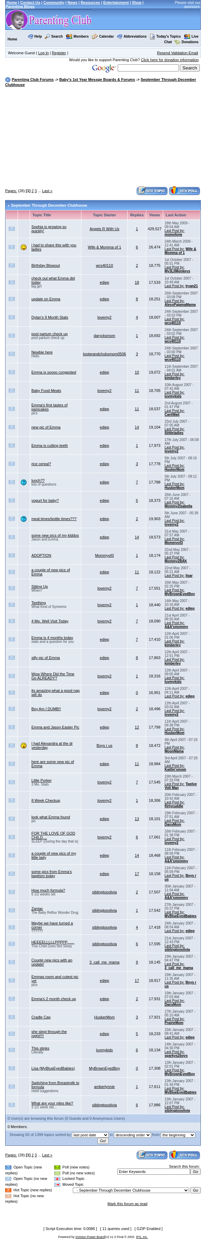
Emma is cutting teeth (49, 445)
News (73, 2)
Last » (47, 191)
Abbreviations (135, 36)
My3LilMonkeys (177, 271)
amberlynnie (104, 1087)
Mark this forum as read (128, 1204)
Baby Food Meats (46, 390)
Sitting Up (39, 586)
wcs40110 (104, 265)
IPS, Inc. (142, 1237)
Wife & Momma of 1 (104, 247)
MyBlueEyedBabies (180, 916)
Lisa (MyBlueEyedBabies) (53, 1068)
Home (12, 2)
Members (81, 36)
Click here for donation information (170, 60)
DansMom (173, 824)
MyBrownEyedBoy (180, 594)
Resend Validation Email (177, 53)
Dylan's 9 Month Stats (49, 317)
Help (38, 36)
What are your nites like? (52, 1103)
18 (137, 282)
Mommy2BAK (176, 561)
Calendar (106, 36)
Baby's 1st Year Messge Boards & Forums (97, 79)
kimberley (173, 378)
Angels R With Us (104, 229)
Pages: (11, 191)
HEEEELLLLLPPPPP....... (53, 942)
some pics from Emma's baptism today (51, 874)
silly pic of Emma (45, 658)
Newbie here (42, 352)
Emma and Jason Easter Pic (55, 727)
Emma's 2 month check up (53, 999)
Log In (43, 53)
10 (137, 372)
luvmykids (173, 396)
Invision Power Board (90, 1237)
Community (54, 2)
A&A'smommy (176, 627)
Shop (136, 2)
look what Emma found (50, 817)
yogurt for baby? (45, 500)
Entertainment (116, 2)
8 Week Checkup (45, 800)
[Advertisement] (105, 137)
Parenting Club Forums (33, 79)
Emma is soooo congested (53, 372)
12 (137, 727)
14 (137, 427)
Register (59, 53)
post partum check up (49, 334)
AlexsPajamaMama (180, 305)
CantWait (172, 414)
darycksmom (104, 336)
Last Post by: (175, 231)
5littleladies (174, 433)
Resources (90, 2)
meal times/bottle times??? (54, 519)
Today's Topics (165, 36)
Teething (38, 603)
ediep (104, 282)
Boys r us (104, 745)
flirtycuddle (174, 806)
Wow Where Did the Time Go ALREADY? (53, 676)
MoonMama (174, 751)
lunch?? (38, 480)
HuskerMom (174, 469)
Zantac (37, 909)
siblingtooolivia (104, 892)
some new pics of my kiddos (55, 535)
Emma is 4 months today (52, 638)
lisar (189, 576)
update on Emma (45, 299)
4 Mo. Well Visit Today (50, 621)
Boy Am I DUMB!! (46, 709)
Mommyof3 (174, 543)
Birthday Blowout (45, 265)
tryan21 (192, 286)
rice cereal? (41, 464)
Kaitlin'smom (175, 769)
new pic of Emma (45, 427)
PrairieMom (174, 1023)
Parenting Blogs (20, 6)
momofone (173, 234)
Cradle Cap (41, 1017)
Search (57, 36)
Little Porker (41, 780)
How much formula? (48, 890)
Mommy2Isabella (178, 506)
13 (137, 819)
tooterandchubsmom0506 (104, 354)
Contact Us (30, 2)
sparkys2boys (176, 1056)
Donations (190, 42)
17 (137, 874)
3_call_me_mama (104, 962)
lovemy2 (104, 317)
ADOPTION (41, 555)
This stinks (40, 1048)
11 (137, 390)
